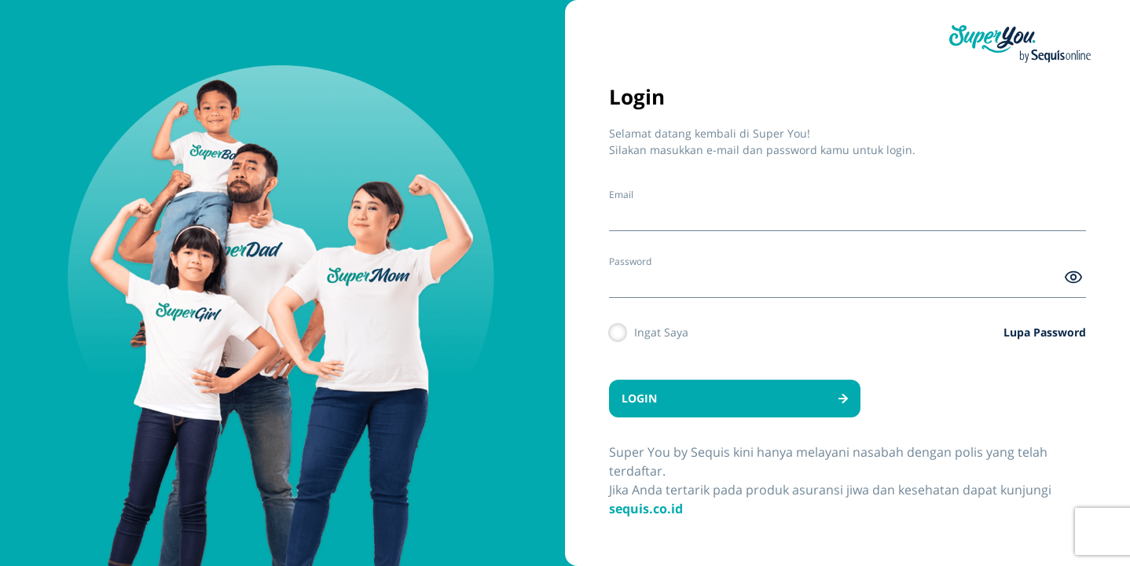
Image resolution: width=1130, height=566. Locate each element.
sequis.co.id (646, 508)
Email (621, 194)
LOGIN (735, 398)
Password (630, 261)
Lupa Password (1044, 332)
